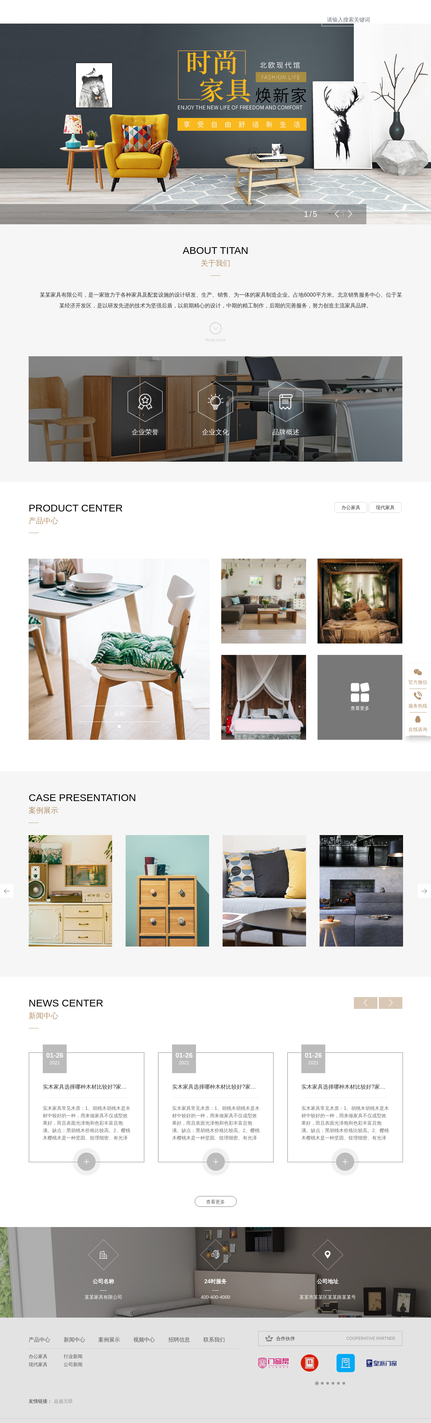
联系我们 (214, 1316)
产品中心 (39, 1316)
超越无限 (63, 1377)
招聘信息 (179, 1316)
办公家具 (350, 484)
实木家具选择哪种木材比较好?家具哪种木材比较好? (105, 1063)
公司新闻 (73, 1341)
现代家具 (385, 484)
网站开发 (108, 1409)
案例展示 (109, 1316)
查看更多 (215, 1178)
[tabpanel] (119, 625)
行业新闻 (73, 1332)
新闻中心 (74, 1316)
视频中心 (144, 1316)
